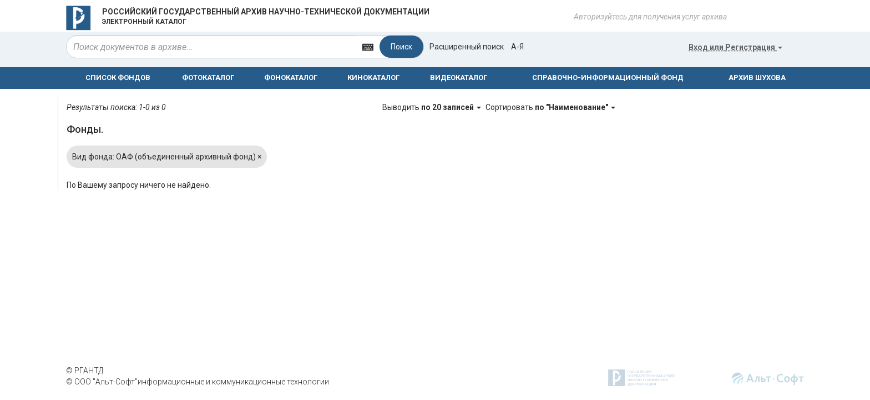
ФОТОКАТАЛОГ (208, 77)
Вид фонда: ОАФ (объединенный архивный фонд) (166, 156)
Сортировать (550, 107)
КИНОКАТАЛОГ (373, 77)
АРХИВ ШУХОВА (757, 77)
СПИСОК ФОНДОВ (117, 77)
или (735, 47)
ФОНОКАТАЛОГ (290, 77)
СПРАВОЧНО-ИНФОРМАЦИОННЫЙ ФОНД (608, 77)
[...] (211, 47)
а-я (517, 46)
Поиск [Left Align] (401, 46)
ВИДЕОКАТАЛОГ (458, 77)
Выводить (432, 107)
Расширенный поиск (466, 46)
